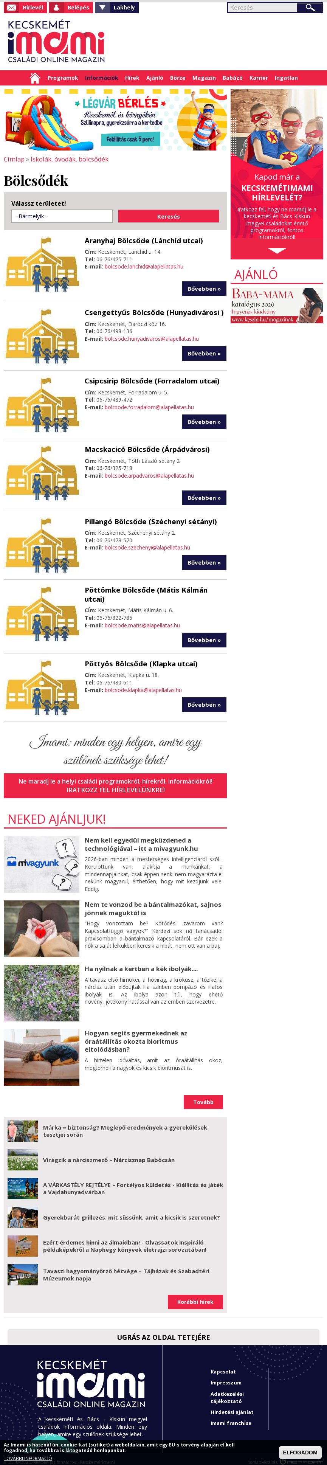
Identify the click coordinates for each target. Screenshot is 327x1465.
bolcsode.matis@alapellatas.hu (142, 614)
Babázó (233, 77)
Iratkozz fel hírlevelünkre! (115, 783)
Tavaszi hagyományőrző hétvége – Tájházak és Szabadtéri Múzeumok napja (126, 1267)
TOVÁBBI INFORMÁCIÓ (28, 1458)
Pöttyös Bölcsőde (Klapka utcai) (139, 656)
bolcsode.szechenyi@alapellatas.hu (147, 545)
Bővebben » (204, 288)
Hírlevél (33, 7)
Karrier (259, 77)
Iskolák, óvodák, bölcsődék (67, 159)
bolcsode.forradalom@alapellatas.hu (149, 406)
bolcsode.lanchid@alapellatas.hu (144, 265)
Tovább (203, 1095)
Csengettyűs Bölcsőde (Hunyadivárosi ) (151, 311)
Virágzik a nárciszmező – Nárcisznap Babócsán (109, 1152)
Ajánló (154, 77)
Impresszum (226, 1375)
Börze (178, 77)
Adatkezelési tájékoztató (227, 1390)
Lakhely (124, 7)
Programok (63, 77)
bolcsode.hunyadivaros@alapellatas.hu (152, 337)
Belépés (78, 7)
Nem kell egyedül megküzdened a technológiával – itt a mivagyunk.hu (140, 837)
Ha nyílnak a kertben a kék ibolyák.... (140, 961)
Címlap (34, 77)
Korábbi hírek (195, 1295)
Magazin (204, 77)
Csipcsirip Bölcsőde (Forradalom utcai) (149, 379)
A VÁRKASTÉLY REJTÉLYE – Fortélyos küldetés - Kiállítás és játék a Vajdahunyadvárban (133, 1181)
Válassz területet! (38, 203)
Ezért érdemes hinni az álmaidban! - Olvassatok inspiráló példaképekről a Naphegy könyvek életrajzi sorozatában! (124, 1238)
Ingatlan (286, 77)
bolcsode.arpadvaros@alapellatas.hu (149, 474)
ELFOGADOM (300, 1452)
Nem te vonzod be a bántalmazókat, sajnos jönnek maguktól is (151, 901)
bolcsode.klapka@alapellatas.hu (143, 682)
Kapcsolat (223, 1364)
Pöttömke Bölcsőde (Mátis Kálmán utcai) (155, 588)
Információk (101, 77)
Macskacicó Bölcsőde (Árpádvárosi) (144, 448)
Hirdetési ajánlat (232, 1405)
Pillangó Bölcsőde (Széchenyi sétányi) (148, 520)
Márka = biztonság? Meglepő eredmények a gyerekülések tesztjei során (125, 1123)
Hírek (132, 77)
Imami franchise (231, 1416)
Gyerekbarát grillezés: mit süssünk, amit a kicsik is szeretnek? (131, 1210)
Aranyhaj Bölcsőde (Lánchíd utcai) (142, 239)
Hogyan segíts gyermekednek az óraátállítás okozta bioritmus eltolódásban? (152, 1029)
